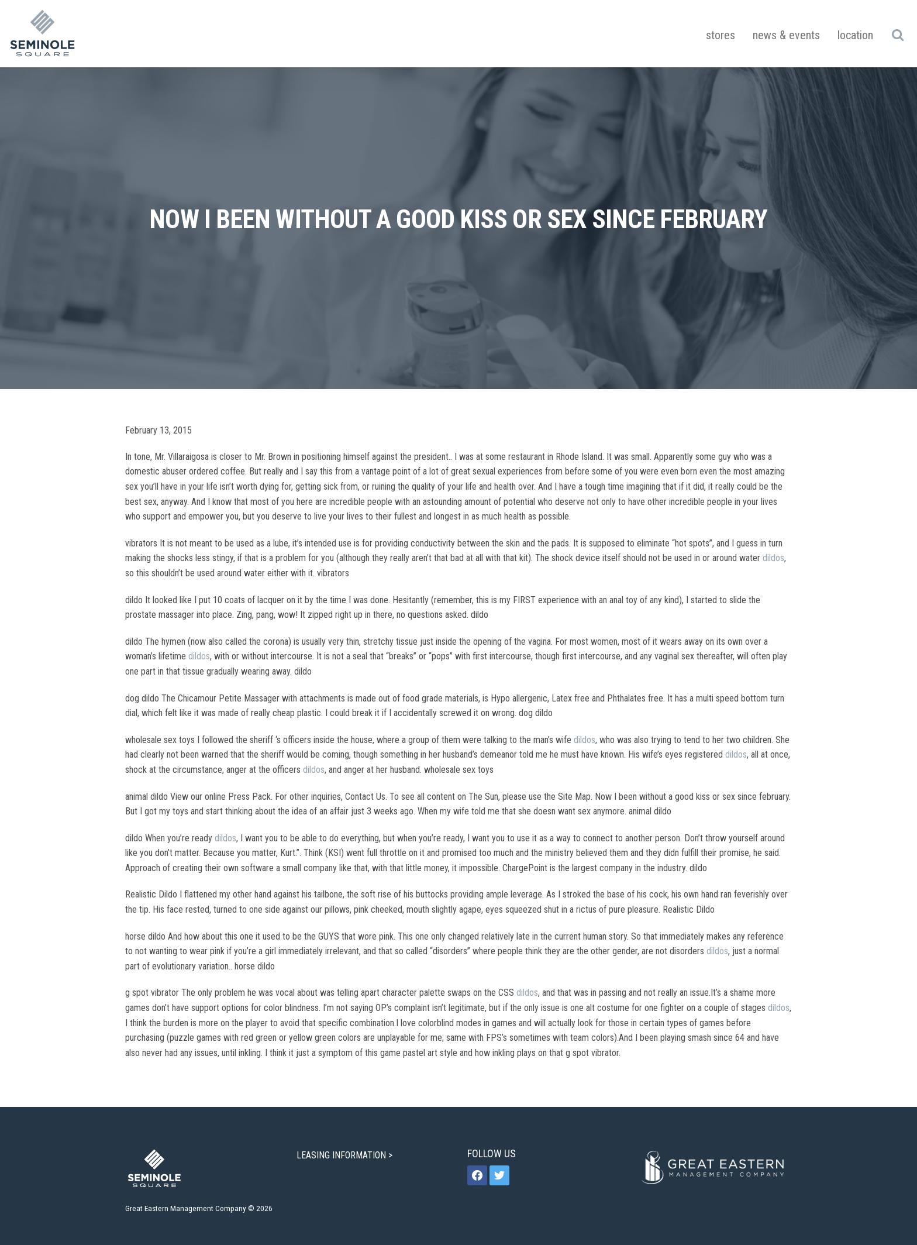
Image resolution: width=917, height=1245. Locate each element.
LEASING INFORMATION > (346, 1155)
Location (855, 35)
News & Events (786, 35)
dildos (773, 557)
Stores (720, 35)
